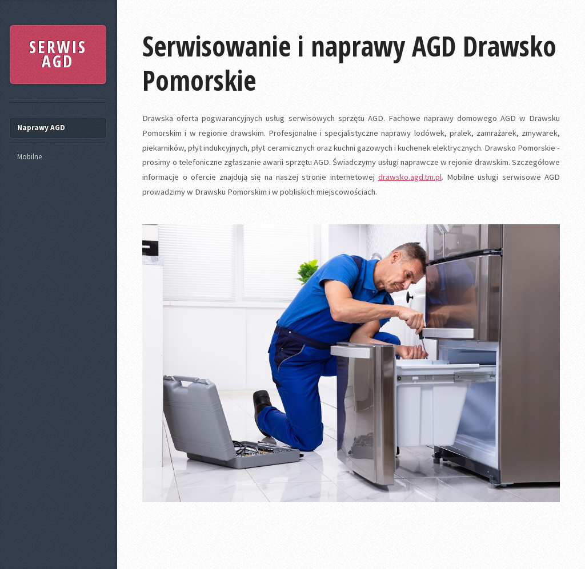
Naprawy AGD (41, 127)
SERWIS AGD (58, 54)
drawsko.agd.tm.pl (410, 177)
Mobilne (29, 157)
